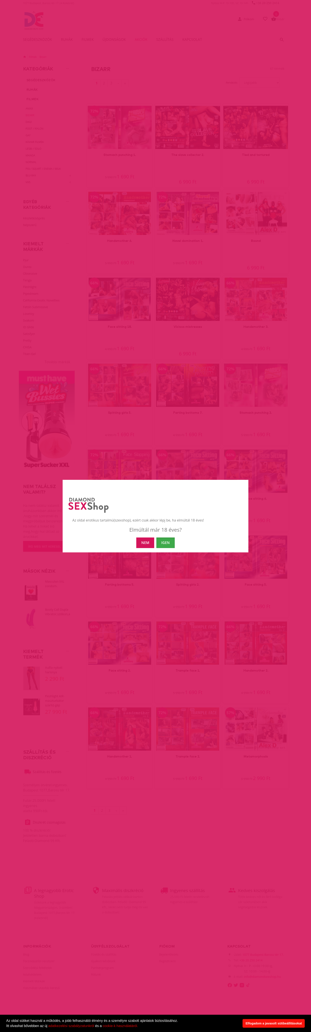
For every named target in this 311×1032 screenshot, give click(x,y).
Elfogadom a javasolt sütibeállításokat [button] (274, 1023)
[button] (139, 1026)
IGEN (165, 542)
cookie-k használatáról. (120, 1026)
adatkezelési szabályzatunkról (71, 1026)
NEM (145, 542)
